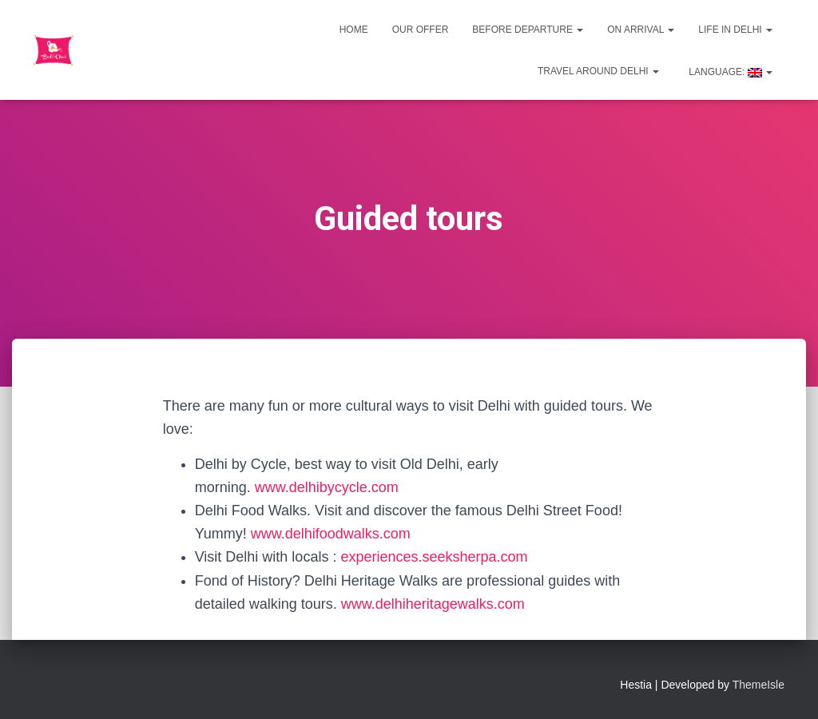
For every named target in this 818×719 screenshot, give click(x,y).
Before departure (527, 29)
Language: (729, 71)
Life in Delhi (735, 29)
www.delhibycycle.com (327, 487)
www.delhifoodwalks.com (331, 534)
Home (354, 29)
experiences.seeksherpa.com (433, 557)
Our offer (420, 29)
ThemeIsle (758, 684)
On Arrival (640, 29)
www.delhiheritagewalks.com (433, 604)
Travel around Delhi (598, 71)
